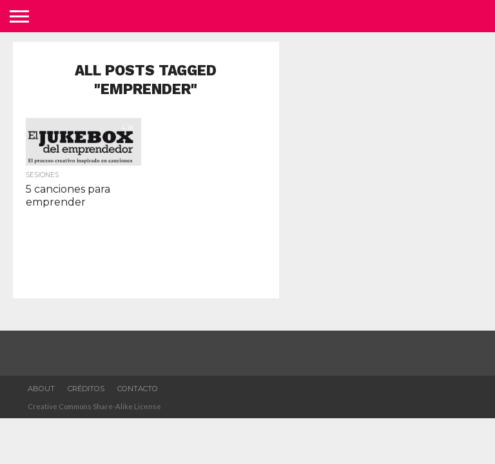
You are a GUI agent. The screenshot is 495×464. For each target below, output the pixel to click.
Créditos (86, 388)
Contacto (137, 388)
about (41, 388)
